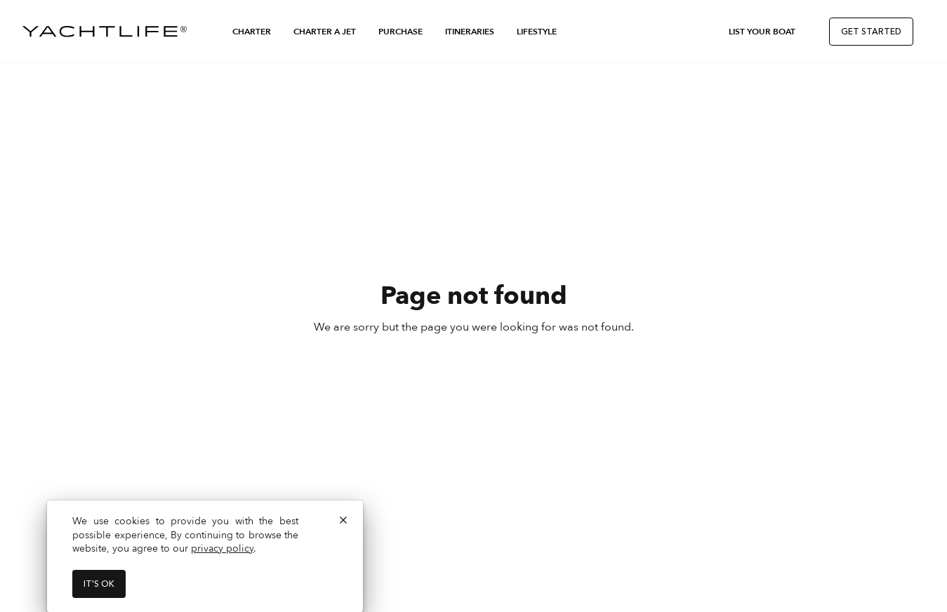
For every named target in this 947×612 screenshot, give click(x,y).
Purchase (400, 31)
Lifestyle (537, 31)
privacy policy (222, 548)
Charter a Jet (324, 31)
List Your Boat (762, 31)
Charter (251, 31)
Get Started (871, 31)
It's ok (99, 584)
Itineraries (469, 31)
